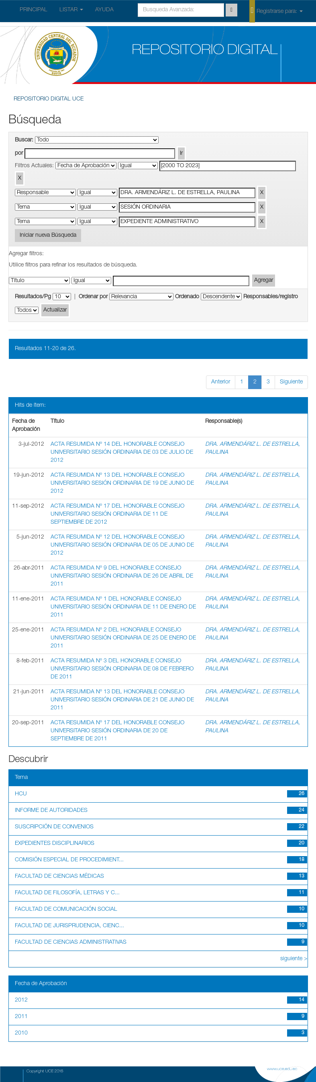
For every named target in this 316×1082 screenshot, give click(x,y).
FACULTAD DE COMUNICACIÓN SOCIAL (66, 909)
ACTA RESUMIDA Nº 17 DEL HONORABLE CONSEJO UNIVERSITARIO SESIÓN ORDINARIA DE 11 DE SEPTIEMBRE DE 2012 (117, 514)
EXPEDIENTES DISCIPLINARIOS (54, 843)
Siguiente (291, 382)
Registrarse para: (275, 11)
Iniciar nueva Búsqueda (48, 235)
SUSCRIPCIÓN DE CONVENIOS (54, 827)
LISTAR (71, 10)
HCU (21, 794)
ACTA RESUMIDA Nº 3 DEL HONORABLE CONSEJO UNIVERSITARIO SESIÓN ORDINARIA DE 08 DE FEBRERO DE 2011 (122, 669)
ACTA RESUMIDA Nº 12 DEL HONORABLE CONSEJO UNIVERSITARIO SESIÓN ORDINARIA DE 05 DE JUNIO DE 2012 (122, 545)
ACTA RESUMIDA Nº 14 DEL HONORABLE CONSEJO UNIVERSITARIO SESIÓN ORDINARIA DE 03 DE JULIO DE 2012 (122, 452)
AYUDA (104, 10)
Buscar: (24, 140)
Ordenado (187, 297)
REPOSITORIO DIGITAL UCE (49, 99)
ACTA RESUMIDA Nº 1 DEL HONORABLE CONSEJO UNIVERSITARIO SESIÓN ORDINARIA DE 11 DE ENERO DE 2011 (123, 607)
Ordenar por (93, 297)
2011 (21, 1017)
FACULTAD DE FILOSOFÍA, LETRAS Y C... (67, 893)
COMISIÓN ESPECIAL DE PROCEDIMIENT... (69, 860)
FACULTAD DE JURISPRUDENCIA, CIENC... (69, 926)
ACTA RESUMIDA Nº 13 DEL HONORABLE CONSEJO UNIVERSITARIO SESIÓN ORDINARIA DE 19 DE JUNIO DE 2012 (122, 483)
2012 (21, 1000)
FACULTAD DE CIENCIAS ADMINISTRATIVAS (70, 942)
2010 (21, 1033)
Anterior (220, 382)
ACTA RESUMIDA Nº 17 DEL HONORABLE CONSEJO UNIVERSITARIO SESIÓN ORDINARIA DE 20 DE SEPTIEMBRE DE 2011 (117, 731)
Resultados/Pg (33, 297)
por (19, 153)
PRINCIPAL (33, 10)
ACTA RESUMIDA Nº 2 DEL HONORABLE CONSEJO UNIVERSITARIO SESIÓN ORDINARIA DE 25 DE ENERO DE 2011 (123, 638)
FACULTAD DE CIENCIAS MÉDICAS (59, 876)
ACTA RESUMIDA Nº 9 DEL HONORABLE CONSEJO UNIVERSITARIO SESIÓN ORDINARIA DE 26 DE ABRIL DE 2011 (122, 576)
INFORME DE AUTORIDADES (51, 811)
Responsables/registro (270, 297)
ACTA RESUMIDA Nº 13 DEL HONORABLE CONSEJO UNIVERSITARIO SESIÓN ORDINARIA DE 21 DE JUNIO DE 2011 (122, 700)
